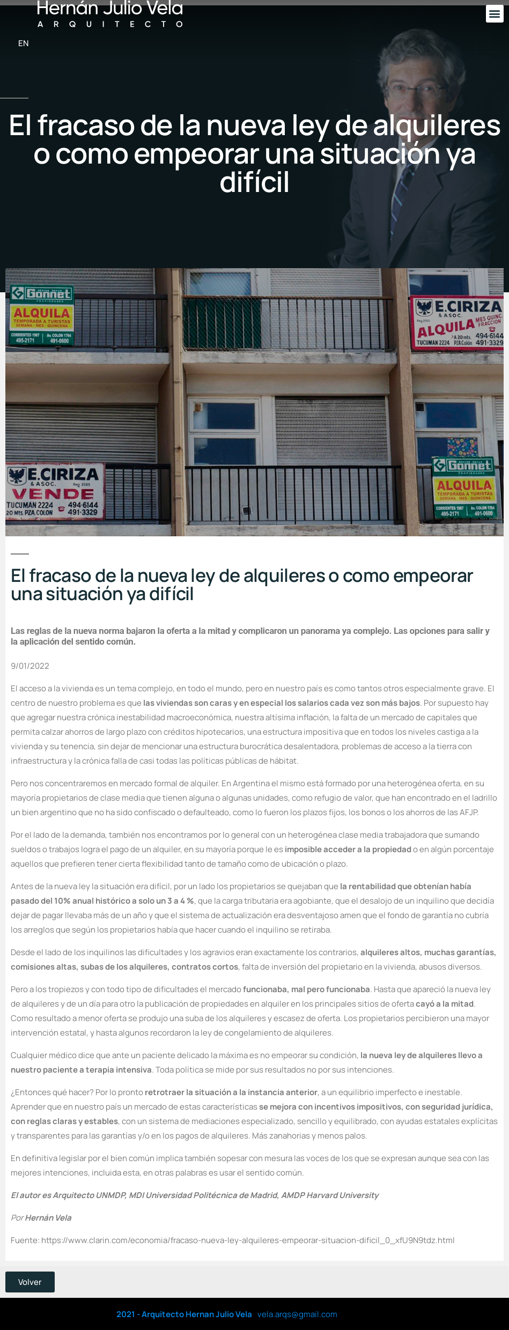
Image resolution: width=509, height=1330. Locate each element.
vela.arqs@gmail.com (297, 1314)
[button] (495, 14)
